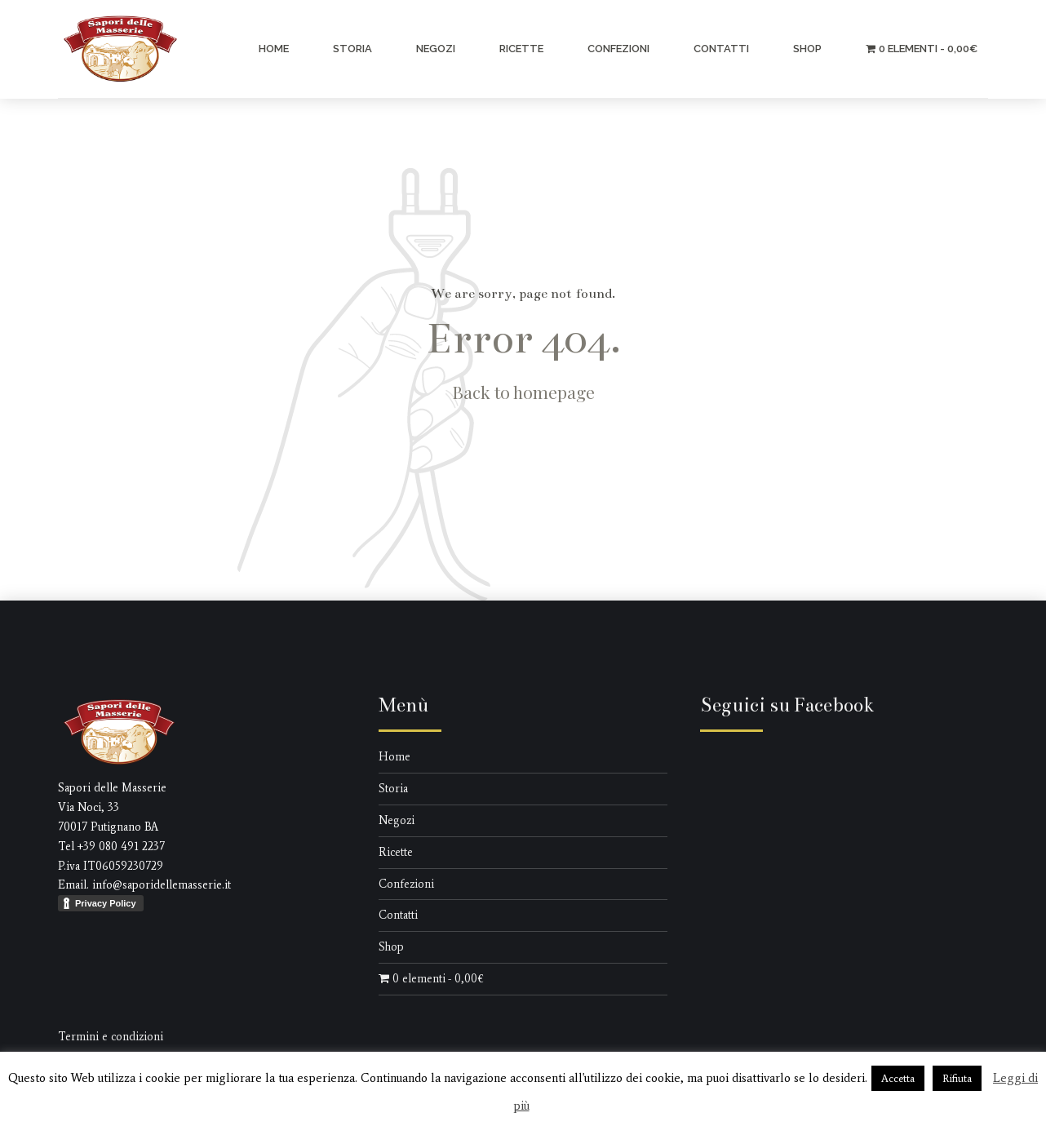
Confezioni (618, 48)
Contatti (721, 48)
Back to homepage (523, 391)
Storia (352, 48)
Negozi (435, 48)
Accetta (898, 1078)
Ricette (521, 48)
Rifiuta (957, 1078)
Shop (807, 48)
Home (274, 48)
